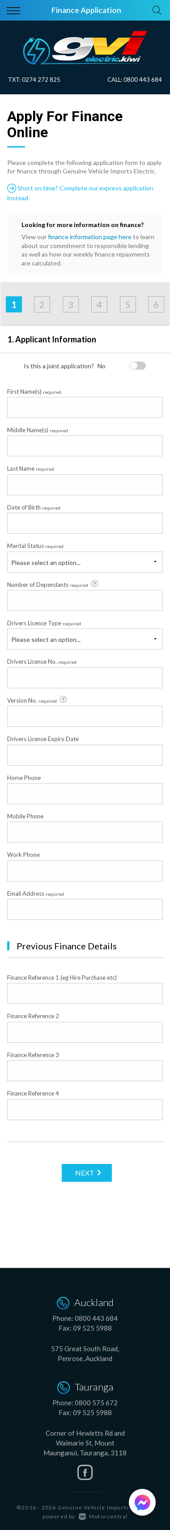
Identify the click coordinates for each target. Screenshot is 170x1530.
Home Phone (24, 777)
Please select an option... (46, 562)
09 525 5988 (92, 1328)
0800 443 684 (142, 79)
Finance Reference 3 (33, 1054)
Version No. (37, 700)
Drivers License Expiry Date (43, 738)
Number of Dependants (53, 584)
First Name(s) (34, 391)
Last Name (30, 468)
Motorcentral (103, 1516)
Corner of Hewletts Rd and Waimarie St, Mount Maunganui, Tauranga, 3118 (85, 1443)
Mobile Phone (25, 816)
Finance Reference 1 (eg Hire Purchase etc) (62, 977)
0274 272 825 (41, 79)
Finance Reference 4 (33, 1093)
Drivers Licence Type (44, 623)
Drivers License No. (41, 661)
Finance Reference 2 (33, 1016)
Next (84, 1172)
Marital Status (35, 545)
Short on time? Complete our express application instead (80, 193)
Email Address (35, 893)
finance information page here (90, 236)
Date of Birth (33, 507)
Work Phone (23, 854)
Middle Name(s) (37, 430)
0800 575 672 (96, 1403)
